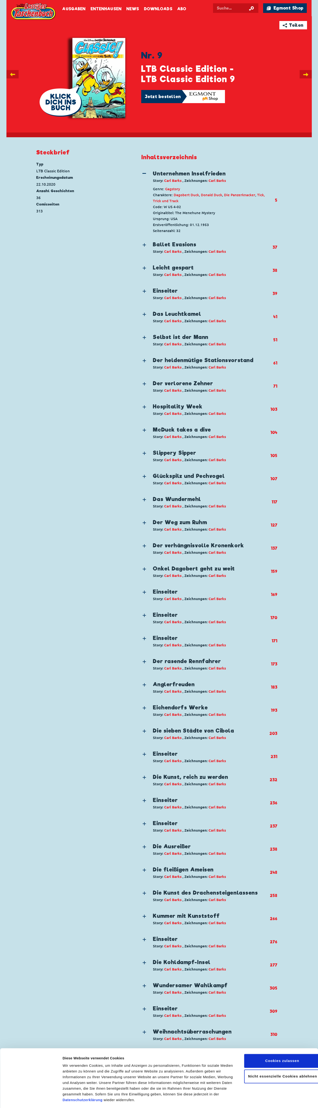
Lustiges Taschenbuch (34, 12)
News (132, 9)
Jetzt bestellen (163, 96)
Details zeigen (75, 1099)
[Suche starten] (251, 8)
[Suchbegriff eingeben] (235, 8)
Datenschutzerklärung (83, 1085)
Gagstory (172, 189)
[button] (205, 176)
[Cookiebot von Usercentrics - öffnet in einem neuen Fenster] (31, 1098)
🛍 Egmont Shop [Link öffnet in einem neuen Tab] (285, 8)
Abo (181, 9)
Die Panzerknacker (239, 195)
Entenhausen (106, 9)
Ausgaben (74, 9)
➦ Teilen (293, 25)
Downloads (158, 9)
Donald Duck (211, 195)
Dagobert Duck (186, 195)
